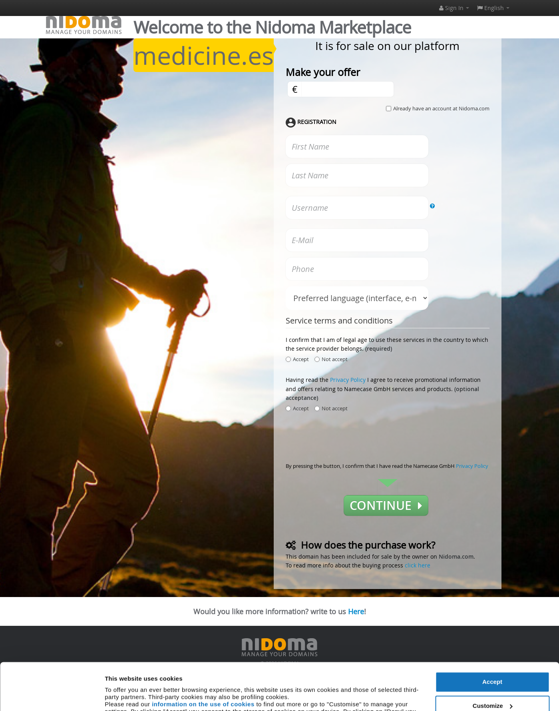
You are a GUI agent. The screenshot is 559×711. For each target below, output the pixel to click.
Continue (386, 505)
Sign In (454, 8)
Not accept (331, 359)
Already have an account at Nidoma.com (441, 108)
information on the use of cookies (203, 660)
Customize (493, 661)
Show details (123, 695)
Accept (492, 637)
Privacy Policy (348, 379)
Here (356, 611)
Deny (492, 685)
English (493, 8)
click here (417, 565)
